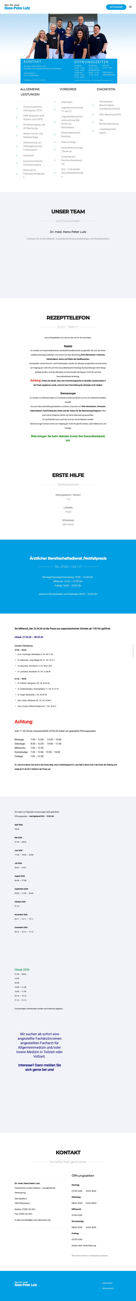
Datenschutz (108, 1288)
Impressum (107, 1283)
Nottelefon (116, 7)
